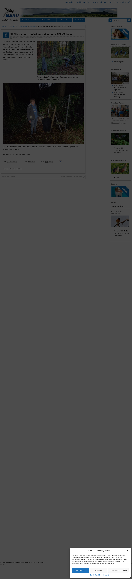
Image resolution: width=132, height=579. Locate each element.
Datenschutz (105, 575)
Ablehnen (98, 570)
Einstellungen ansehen (118, 570)
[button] (127, 550)
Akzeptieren (80, 570)
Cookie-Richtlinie (95, 575)
